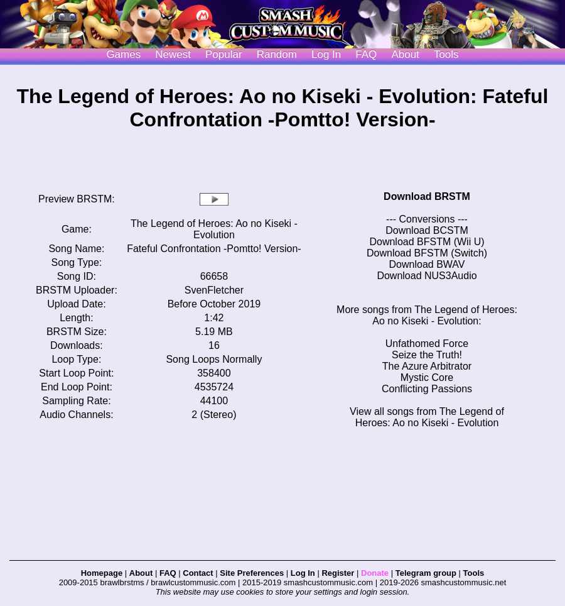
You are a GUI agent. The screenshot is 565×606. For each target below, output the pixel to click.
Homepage (101, 573)
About (405, 54)
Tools (446, 54)
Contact (198, 573)
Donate (375, 573)
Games (123, 54)
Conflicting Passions (427, 388)
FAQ (366, 54)
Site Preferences (252, 573)
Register (337, 573)
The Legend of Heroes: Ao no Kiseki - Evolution (214, 229)
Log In (303, 573)
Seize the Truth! (427, 355)
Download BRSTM (427, 196)
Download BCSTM (426, 230)
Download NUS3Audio (426, 275)
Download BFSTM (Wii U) (426, 241)
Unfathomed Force (427, 343)
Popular (223, 54)
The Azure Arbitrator (426, 366)
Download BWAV (427, 264)
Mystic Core (427, 377)
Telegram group (426, 573)
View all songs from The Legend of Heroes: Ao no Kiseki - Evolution (427, 417)
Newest (173, 54)
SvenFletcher (214, 290)
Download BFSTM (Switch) (427, 253)
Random (277, 54)
